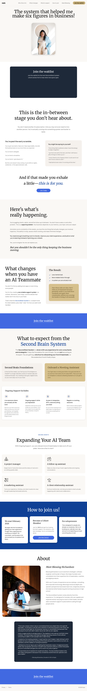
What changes (33, 3)
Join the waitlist (79, 3)
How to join (55, 3)
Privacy (3, 688)
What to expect (45, 3)
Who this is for (22, 3)
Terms (9, 688)
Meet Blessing (66, 3)
